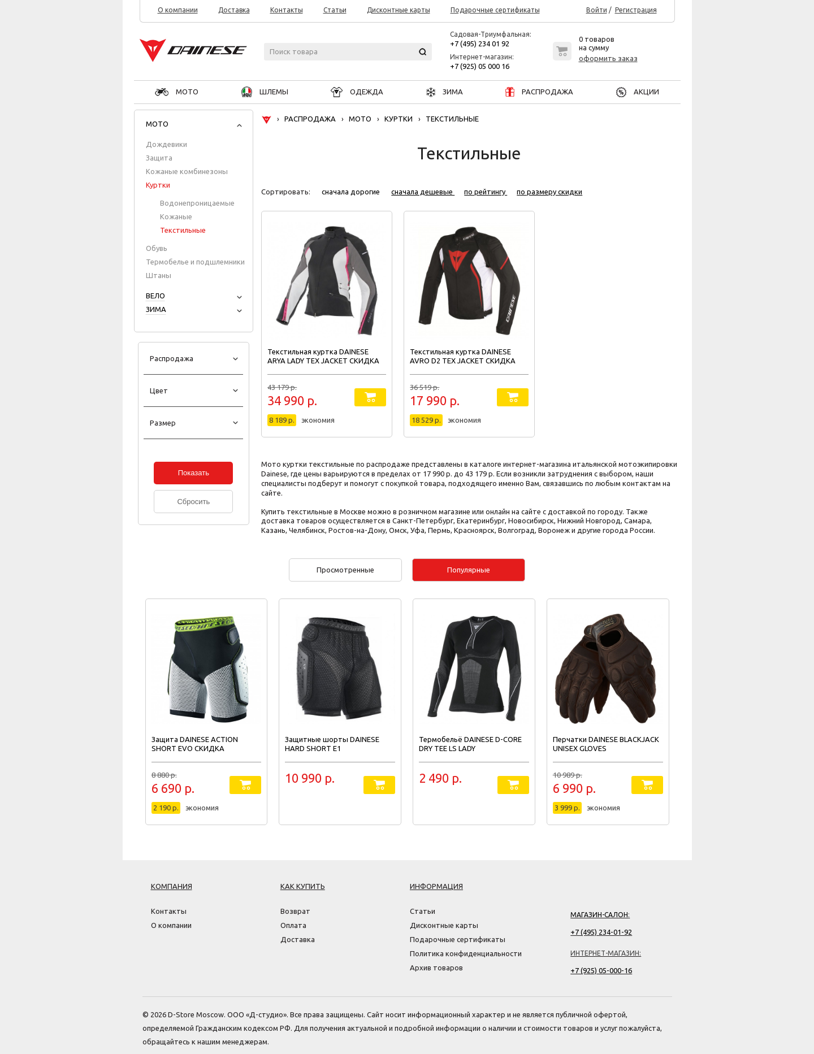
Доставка (234, 10)
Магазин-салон (599, 914)
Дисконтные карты (398, 10)
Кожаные (176, 216)
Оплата (293, 925)
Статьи (335, 10)
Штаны (158, 275)
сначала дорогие (352, 192)
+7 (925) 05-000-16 (601, 970)
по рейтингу (485, 192)
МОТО (176, 92)
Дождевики (166, 144)
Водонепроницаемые (197, 203)
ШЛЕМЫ (264, 92)
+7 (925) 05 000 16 (479, 66)
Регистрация (636, 10)
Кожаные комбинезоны (187, 171)
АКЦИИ (637, 92)
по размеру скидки (549, 192)
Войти (596, 10)
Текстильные (183, 230)
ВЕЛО (155, 296)
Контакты (286, 10)
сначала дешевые (422, 192)
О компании (178, 10)
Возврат (295, 911)
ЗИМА (444, 92)
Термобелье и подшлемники (195, 262)
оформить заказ (608, 58)
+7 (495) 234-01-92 (601, 932)
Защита (159, 158)
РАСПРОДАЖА (539, 92)
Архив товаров (436, 967)
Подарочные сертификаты (495, 10)
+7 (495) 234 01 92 (479, 43)
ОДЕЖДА (357, 92)
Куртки (158, 185)
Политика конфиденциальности (466, 953)
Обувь (156, 248)
